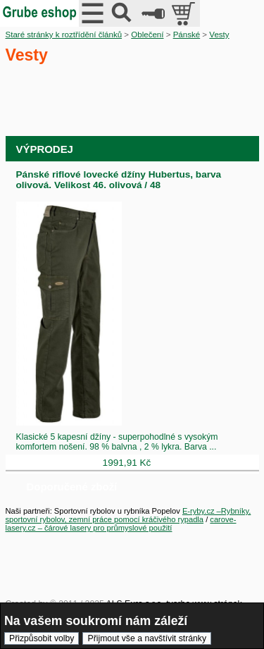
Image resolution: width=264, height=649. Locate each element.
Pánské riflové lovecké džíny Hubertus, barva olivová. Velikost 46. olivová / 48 (119, 179)
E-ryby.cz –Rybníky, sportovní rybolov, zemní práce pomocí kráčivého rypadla (128, 515)
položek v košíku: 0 (185, 13)
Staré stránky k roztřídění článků (64, 34)
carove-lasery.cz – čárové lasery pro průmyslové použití (121, 523)
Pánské (187, 34)
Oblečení (147, 34)
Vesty (219, 34)
